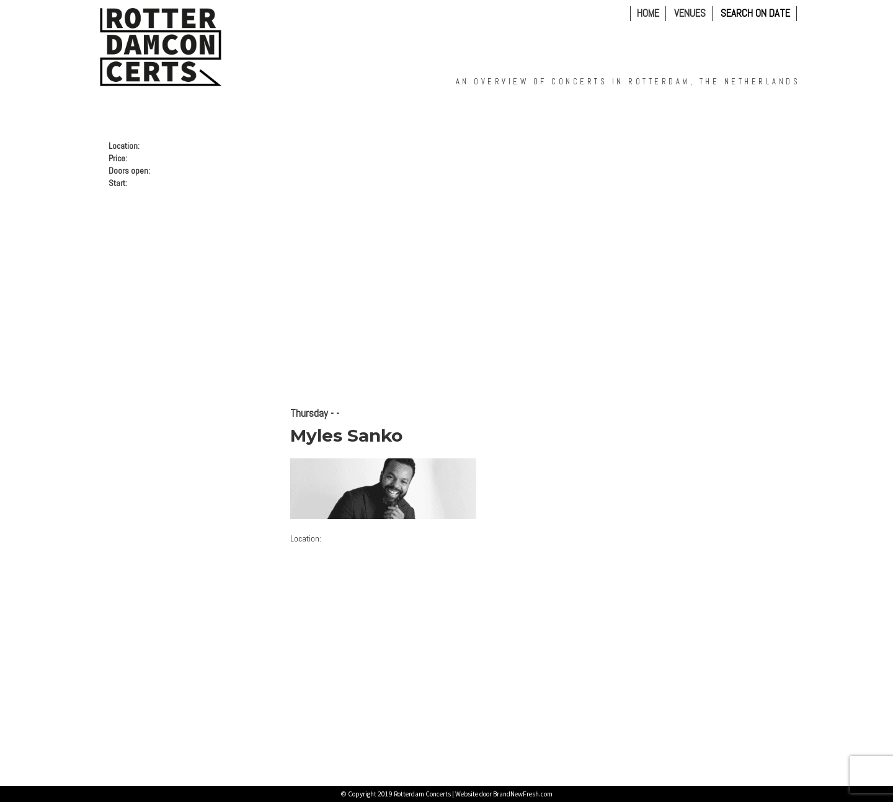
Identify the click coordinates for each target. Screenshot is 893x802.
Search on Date (755, 14)
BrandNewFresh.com (523, 794)
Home (648, 13)
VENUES (690, 13)
